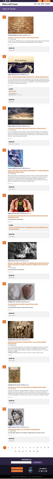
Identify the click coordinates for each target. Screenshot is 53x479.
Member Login (47, 1)
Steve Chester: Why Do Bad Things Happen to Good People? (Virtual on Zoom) (27, 129)
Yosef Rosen (12, 403)
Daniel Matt (11, 278)
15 (19, 451)
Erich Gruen (12, 361)
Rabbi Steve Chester (14, 144)
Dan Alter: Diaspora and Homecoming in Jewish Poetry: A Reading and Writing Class (28, 77)
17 (26, 451)
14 (15, 451)
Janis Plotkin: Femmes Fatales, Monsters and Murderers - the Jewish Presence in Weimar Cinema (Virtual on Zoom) (28, 172)
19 (33, 451)
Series (30, 214)
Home (40, 1)
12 (44, 448)
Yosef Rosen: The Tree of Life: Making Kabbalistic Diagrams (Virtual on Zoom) (27, 388)
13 (48, 448)
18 (30, 451)
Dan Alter (11, 102)
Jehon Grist (12, 50)
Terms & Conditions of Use (37, 477)
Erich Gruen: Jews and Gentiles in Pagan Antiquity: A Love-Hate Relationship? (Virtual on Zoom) (27, 343)
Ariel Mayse (12, 236)
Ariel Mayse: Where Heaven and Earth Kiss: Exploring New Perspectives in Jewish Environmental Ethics (28, 217)
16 (22, 451)
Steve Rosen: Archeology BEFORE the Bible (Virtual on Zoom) (23, 305)
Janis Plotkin (12, 189)
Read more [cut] (10, 45)
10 (37, 448)
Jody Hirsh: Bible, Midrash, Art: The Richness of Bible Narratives (24, 430)
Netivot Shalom (12, 92)
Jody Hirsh (11, 441)
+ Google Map (19, 95)
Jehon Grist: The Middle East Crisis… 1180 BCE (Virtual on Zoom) (23, 38)
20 (37, 451)
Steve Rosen (12, 315)
